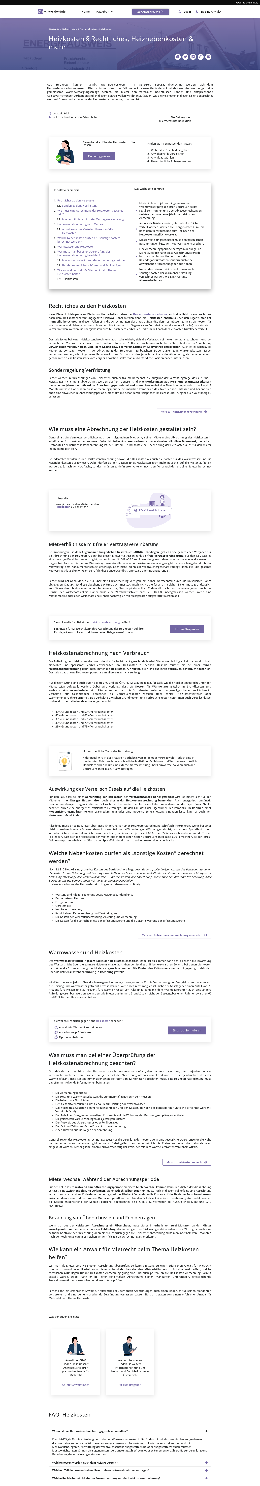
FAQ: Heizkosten (67, 279)
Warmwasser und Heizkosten (75, 246)
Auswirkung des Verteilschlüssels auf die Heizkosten (87, 231)
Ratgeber (104, 12)
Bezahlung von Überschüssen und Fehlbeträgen (92, 265)
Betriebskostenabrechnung (150, 314)
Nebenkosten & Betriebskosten (79, 29)
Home (86, 11)
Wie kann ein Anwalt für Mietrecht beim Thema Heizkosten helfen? (86, 272)
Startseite (54, 29)
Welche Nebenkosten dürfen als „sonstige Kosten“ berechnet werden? (88, 239)
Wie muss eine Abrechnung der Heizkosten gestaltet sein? (90, 212)
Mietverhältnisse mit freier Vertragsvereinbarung (93, 219)
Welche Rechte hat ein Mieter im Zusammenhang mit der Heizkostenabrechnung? (106, 1478)
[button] (178, 57)
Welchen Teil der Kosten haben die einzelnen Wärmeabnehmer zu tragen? (101, 1470)
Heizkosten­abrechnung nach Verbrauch (82, 224)
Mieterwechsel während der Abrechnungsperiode (93, 260)
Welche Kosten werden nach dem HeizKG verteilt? (85, 1462)
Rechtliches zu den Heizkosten (76, 200)
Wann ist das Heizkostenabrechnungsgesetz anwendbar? (90, 1431)
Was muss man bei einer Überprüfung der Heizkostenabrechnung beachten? (83, 253)
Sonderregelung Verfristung (79, 205)
